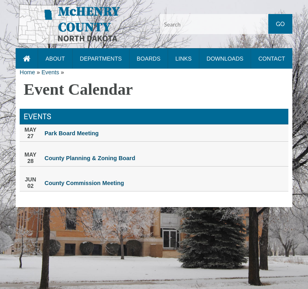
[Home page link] (27, 59)
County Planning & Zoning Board (90, 158)
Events (50, 72)
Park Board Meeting (72, 133)
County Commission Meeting (84, 183)
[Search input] (226, 24)
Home (27, 72)
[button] (69, 23)
